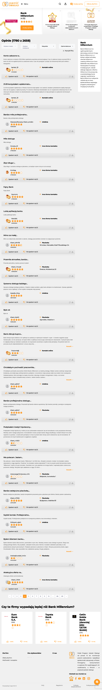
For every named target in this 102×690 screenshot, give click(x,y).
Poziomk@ (15, 351)
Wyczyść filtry (69, 50)
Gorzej (25, 641)
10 (48, 596)
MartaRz (14, 219)
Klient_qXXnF (15, 384)
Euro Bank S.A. (14, 617)
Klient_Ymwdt (16, 267)
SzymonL (14, 194)
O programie (56, 657)
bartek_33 (14, 67)
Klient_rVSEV (15, 441)
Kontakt (55, 659)
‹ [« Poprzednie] (9, 596)
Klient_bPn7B (15, 243)
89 (62, 596)
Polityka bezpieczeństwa (76, 686)
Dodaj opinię (78, 4)
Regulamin (59, 685)
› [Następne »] (66, 596)
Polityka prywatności (92, 685)
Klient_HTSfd (14, 498)
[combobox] (9, 46)
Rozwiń (68, 346)
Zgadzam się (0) (13, 76)
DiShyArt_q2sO (15, 522)
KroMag (13, 170)
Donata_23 (14, 146)
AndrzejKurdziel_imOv (18, 556)
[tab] (59, 653)
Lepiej (11, 641)
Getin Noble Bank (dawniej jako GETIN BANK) (84, 622)
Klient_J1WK (15, 580)
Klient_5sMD (14, 317)
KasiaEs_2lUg (15, 293)
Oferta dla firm (92, 4)
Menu (26, 4)
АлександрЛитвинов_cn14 (19, 474)
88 (57, 596)
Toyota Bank (49, 615)
